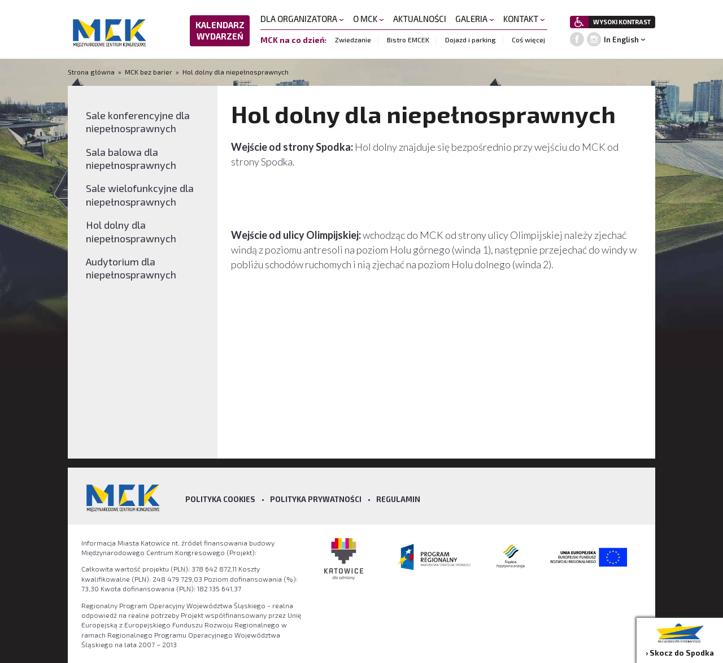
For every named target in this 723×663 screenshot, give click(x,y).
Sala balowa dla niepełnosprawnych (131, 158)
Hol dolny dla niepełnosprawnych (235, 72)
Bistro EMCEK (408, 39)
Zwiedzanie (353, 39)
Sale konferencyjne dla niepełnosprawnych (138, 121)
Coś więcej (528, 39)
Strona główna (92, 72)
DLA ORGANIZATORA (302, 19)
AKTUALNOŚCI (419, 19)
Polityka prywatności (316, 499)
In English (621, 39)
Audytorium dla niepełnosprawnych (131, 268)
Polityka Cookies (220, 499)
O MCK (368, 19)
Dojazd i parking (470, 39)
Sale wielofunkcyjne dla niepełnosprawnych (140, 194)
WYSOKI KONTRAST (622, 21)
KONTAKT (524, 19)
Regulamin (398, 499)
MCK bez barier (148, 72)
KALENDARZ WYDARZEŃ (220, 30)
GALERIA (474, 19)
